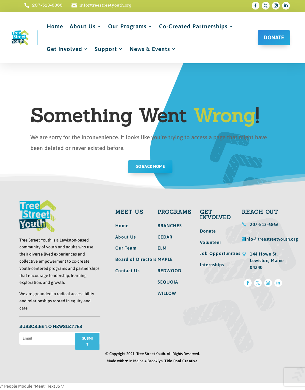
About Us (83, 26)
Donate (208, 230)
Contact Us (127, 270)
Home (55, 26)
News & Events (150, 49)
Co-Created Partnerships (193, 26)
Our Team (126, 247)
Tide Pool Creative (180, 361)
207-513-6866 (47, 5)
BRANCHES (170, 225)
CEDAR (165, 236)
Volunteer (210, 242)
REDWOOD (169, 270)
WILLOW (167, 293)
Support (106, 49)
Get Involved (64, 49)
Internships (212, 264)
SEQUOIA (168, 281)
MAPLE (165, 259)
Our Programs (127, 26)
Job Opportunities (220, 253)
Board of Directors (135, 259)
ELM (162, 247)
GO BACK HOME (150, 166)
